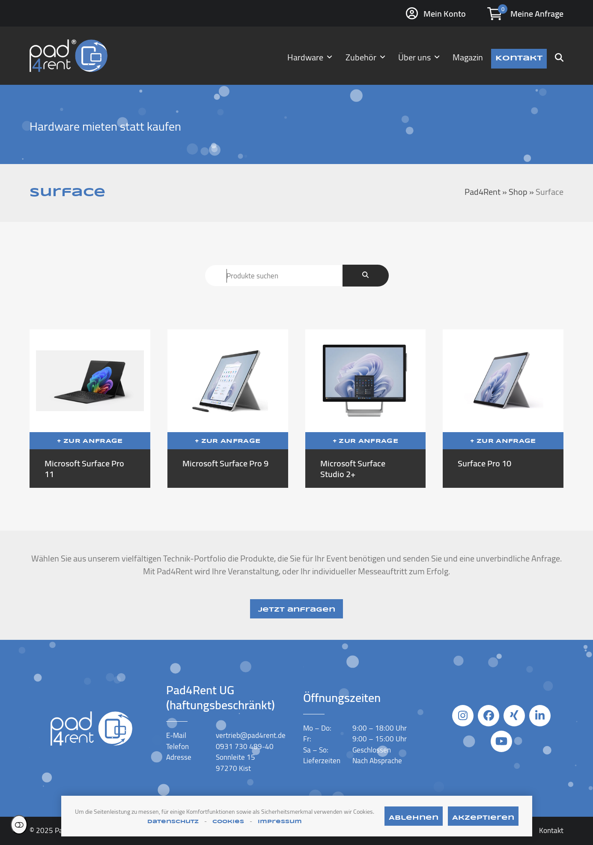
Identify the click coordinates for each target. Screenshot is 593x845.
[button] (559, 55)
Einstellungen (19, 824)
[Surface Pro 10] (503, 408)
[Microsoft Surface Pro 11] (90, 408)
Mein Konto (444, 13)
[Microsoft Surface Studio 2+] (365, 408)
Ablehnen (413, 818)
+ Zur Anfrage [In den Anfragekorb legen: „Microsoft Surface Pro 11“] (89, 441)
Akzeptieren (483, 818)
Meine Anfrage (536, 13)
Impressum (280, 821)
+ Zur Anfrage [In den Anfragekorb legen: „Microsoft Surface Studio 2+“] (365, 441)
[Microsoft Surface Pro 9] (227, 408)
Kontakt (551, 830)
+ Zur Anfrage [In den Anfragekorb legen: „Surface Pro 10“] (503, 441)
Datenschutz (173, 821)
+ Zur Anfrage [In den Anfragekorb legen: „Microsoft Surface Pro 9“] (227, 441)
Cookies (228, 821)
